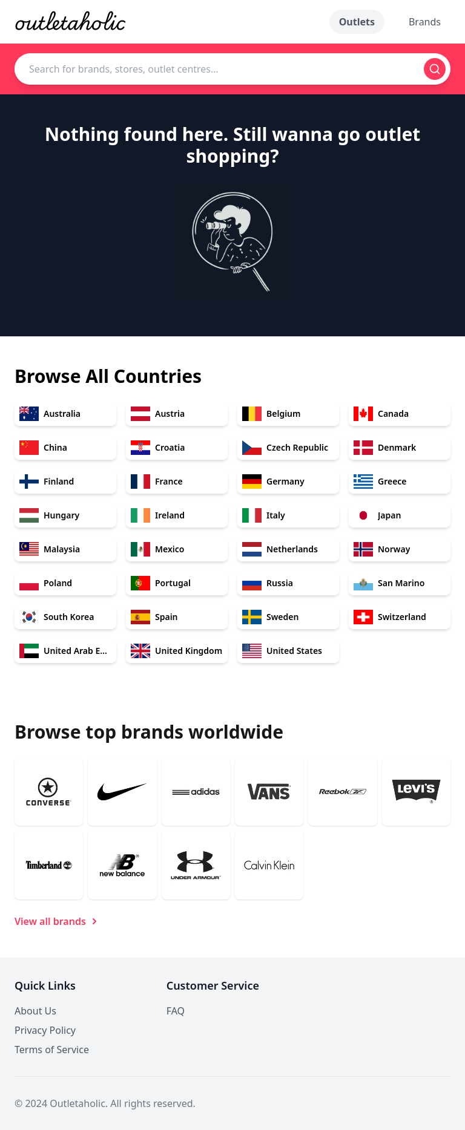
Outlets (357, 21)
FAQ (176, 1010)
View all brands (58, 921)
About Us (35, 1010)
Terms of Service (52, 1049)
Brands (425, 21)
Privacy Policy (45, 1030)
